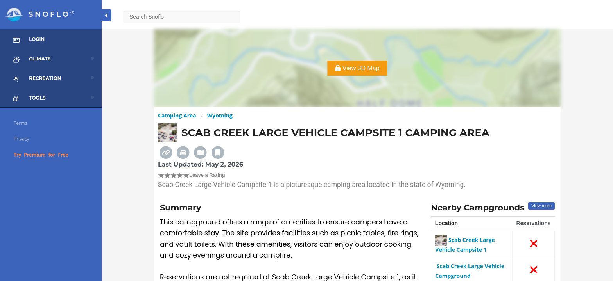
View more (541, 205)
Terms (20, 123)
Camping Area (177, 115)
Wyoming (220, 115)
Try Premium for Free (41, 154)
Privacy (21, 138)
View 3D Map (357, 68)
